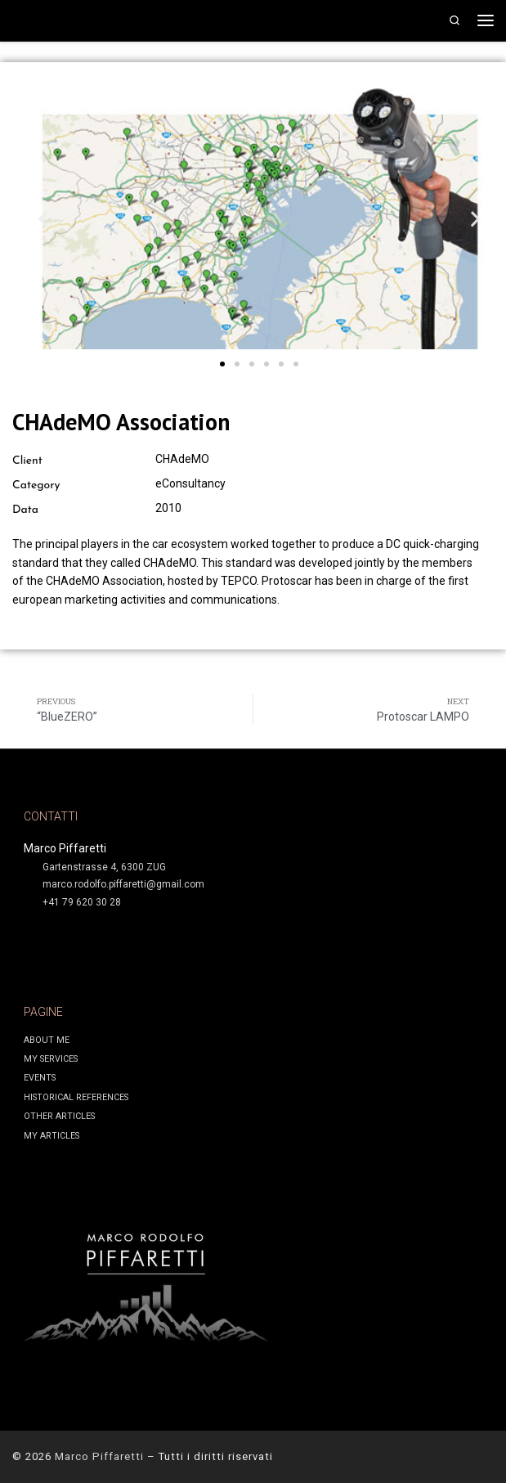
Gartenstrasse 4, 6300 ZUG (104, 867)
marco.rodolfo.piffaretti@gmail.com (123, 884)
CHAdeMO (182, 458)
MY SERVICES (51, 1059)
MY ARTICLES (51, 1135)
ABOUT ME (46, 1040)
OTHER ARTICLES (59, 1116)
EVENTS (40, 1077)
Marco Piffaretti (99, 1456)
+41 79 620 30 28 (82, 902)
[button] (43, 219)
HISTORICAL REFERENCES (76, 1097)
